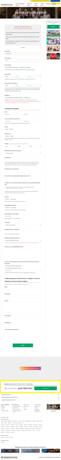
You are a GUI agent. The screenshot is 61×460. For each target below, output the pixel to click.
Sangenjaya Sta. (27, 428)
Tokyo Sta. (34, 430)
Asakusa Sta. (12, 424)
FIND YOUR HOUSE (29, 4)
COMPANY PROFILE (38, 404)
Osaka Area (7, 437)
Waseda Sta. (3, 432)
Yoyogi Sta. (12, 432)
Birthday (17, 143)
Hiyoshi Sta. (26, 424)
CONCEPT (3, 407)
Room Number (8, 58)
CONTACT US (46, 388)
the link (33, 163)
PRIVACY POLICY (37, 406)
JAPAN (30, 450)
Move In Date (8, 74)
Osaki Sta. (2, 428)
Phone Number (8, 315)
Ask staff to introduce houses (17, 411)
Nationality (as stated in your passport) (13, 150)
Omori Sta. (6, 428)
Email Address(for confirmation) (12, 168)
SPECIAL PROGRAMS (5, 410)
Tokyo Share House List (5, 419)
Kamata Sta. (3, 426)
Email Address (8, 157)
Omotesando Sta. (12, 428)
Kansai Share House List (4, 435)
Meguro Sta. (21, 426)
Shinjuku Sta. (8, 430)
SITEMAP (36, 407)
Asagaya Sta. (7, 424)
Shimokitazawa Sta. (38, 428)
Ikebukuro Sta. (36, 424)
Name (6, 111)
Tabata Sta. (30, 430)
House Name (8, 51)
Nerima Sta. (41, 426)
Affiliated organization (37, 410)
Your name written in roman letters (12, 118)
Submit (26, 345)
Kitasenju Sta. (7, 426)
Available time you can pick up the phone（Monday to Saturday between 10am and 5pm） (22, 183)
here (26, 272)
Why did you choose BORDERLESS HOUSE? (14, 246)
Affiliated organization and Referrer (12, 237)
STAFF (3, 409)
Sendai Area (3, 442)
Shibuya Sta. (33, 428)
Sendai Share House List (5, 440)
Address (7, 300)
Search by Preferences (17, 406)
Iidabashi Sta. (31, 424)
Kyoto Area (2, 437)
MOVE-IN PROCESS (54, 3)
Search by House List (16, 409)
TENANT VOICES (36, 4)
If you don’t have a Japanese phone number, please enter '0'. (18, 175)
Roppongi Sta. (22, 428)
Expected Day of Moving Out (11, 83)
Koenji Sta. (17, 426)
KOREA (10, 450)
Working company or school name (12, 229)
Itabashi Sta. (40, 424)
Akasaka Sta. (3, 424)
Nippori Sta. (30, 426)
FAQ (47, 3)
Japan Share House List (4, 417)
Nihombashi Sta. (35, 426)
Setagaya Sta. (19, 430)
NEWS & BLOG (42, 4)
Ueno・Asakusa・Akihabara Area (17, 422)
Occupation (7, 222)
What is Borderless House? (20, 4)
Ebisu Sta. (16, 424)
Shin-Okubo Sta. (13, 430)
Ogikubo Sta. (17, 428)
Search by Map (15, 407)
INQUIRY (49, 3)
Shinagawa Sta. (3, 430)
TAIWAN (50, 450)
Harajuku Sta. (21, 424)
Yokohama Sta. (8, 432)
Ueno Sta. (38, 430)
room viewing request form (30, 69)
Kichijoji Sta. (12, 426)
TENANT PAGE (37, 411)
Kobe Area (11, 437)
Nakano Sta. (26, 426)
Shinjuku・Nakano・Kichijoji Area (6, 422)
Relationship (8, 293)
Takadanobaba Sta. (24, 430)
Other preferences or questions (11, 329)
